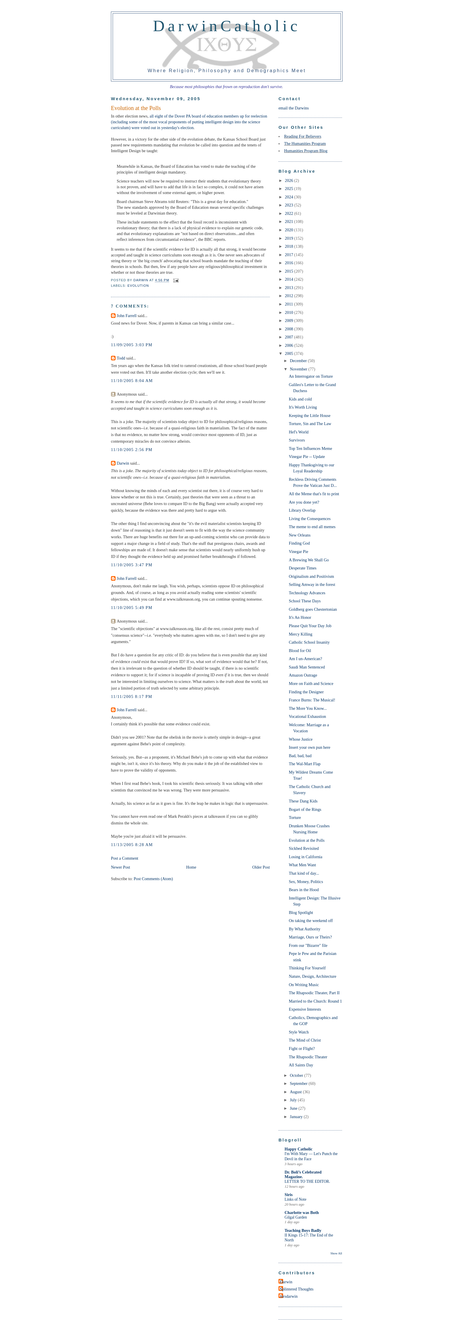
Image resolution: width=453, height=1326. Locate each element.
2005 (289, 353)
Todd (121, 358)
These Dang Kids (303, 801)
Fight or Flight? (302, 1048)
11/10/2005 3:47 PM (132, 565)
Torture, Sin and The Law (310, 423)
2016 (289, 262)
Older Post (261, 867)
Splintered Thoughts (296, 1289)
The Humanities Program (305, 143)
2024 (289, 197)
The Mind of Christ (305, 1040)
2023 (289, 205)
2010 (289, 312)
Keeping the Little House (310, 415)
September (299, 1083)
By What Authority (304, 929)
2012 (289, 295)
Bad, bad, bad (300, 755)
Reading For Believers (302, 136)
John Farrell (127, 315)
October (297, 1075)
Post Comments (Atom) (153, 878)
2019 (289, 238)
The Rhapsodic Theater (308, 1057)
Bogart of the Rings (305, 809)
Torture (295, 817)
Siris (289, 1194)
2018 (289, 246)
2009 (289, 320)
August (296, 1092)
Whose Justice (301, 739)
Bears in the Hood (304, 889)
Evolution (138, 285)
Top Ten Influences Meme (310, 448)
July (294, 1100)
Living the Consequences (310, 518)
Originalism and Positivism (311, 576)
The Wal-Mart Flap (305, 763)
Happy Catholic (299, 1149)
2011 (289, 304)
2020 (289, 230)
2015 (289, 271)
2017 (289, 254)
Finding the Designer (306, 692)
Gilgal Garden (296, 1217)
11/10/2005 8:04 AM (132, 380)
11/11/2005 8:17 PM (131, 696)
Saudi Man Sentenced (307, 667)
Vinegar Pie (298, 551)
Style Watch (299, 1032)
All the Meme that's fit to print (314, 493)
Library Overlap (302, 510)
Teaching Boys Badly (303, 1230)
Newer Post (120, 867)
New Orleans (300, 535)
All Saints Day (301, 1065)
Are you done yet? (304, 502)
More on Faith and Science (311, 683)
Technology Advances (307, 593)
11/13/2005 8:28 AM (132, 844)
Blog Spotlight (301, 912)
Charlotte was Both (302, 1212)
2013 (289, 287)
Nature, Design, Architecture (312, 976)
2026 (289, 180)
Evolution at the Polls (307, 840)
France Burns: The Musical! (312, 700)
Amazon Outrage (303, 675)
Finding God (299, 543)
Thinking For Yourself (307, 968)
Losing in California (305, 856)
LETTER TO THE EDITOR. (307, 1181)
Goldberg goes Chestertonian (313, 609)
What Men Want (302, 865)
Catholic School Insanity (309, 642)
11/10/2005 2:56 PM (132, 449)
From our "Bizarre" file (308, 945)
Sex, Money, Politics (306, 881)
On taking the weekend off (311, 920)
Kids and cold (300, 399)
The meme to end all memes (312, 526)
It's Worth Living (303, 407)
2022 (289, 213)
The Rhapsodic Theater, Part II (314, 992)
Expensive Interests (305, 1009)
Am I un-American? (305, 658)
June (294, 1108)
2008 (289, 329)
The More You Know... (308, 708)
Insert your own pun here (310, 747)
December (299, 360)
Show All (336, 1253)
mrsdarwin (289, 1296)
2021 (289, 221)
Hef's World (299, 432)
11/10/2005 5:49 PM (132, 607)
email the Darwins (294, 108)
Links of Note (295, 1199)
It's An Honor (300, 617)
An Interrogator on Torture (311, 376)
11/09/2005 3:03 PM (132, 344)
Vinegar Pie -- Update (307, 456)
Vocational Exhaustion (307, 716)
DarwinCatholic (227, 26)
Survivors (297, 440)
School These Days (305, 601)
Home (191, 867)
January (297, 1116)
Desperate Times (303, 568)
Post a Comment (124, 858)
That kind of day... (304, 873)
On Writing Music (304, 984)
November (299, 369)
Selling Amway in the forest (312, 584)
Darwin (123, 463)
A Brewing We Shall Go (309, 560)
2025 (289, 188)
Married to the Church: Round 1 (315, 1001)
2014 (289, 279)
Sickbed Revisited (304, 848)
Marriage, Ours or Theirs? (310, 937)
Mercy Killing (300, 634)
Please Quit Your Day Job (310, 625)
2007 (289, 337)
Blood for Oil (300, 650)
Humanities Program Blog (305, 150)
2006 (289, 345)
